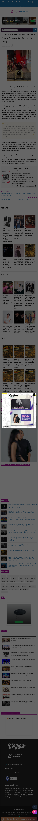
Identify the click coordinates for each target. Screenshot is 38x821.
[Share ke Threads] (34, 807)
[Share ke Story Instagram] (34, 812)
